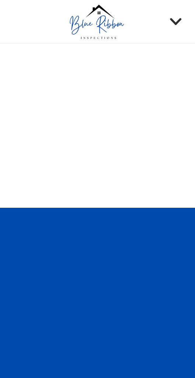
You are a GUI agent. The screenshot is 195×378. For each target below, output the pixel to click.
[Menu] (176, 21)
